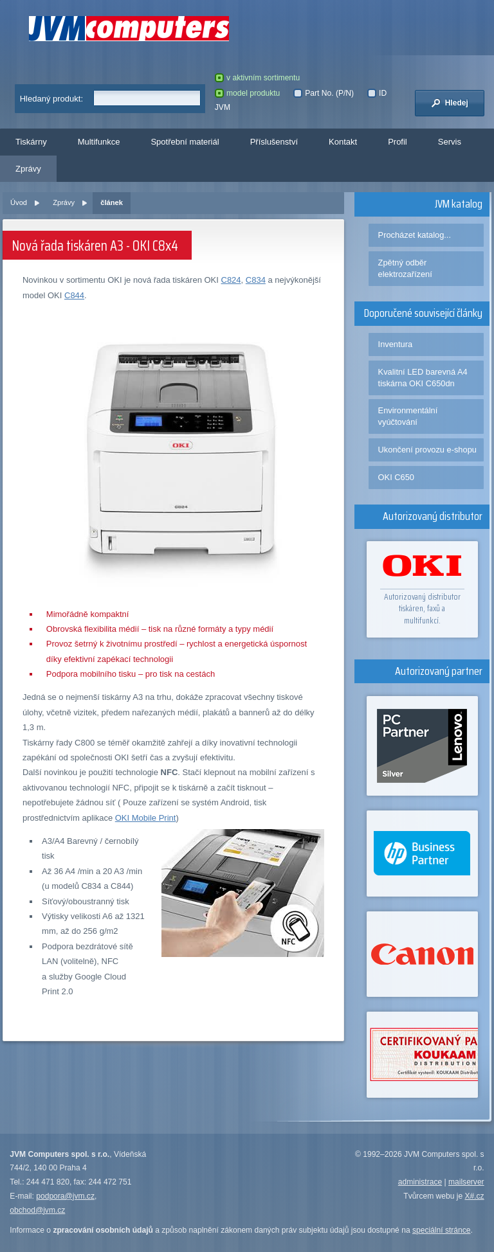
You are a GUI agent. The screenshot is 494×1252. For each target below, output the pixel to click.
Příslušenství (274, 142)
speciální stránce (441, 1230)
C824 (231, 280)
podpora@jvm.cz (65, 1196)
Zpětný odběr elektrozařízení (405, 268)
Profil (397, 142)
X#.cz (474, 1196)
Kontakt (343, 142)
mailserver (466, 1181)
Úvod (18, 202)
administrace (420, 1181)
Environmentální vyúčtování (408, 416)
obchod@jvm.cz (37, 1210)
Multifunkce (99, 142)
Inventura (395, 344)
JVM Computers (129, 28)
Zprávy (28, 169)
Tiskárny (31, 142)
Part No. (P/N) (323, 93)
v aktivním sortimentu (257, 77)
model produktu (247, 93)
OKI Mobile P (140, 818)
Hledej (449, 103)
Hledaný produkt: (51, 98)
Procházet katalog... (414, 235)
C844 (74, 295)
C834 (256, 280)
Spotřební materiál (185, 142)
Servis (449, 142)
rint (170, 818)
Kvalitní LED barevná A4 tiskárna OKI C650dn (423, 377)
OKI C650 (396, 477)
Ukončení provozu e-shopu (427, 449)
